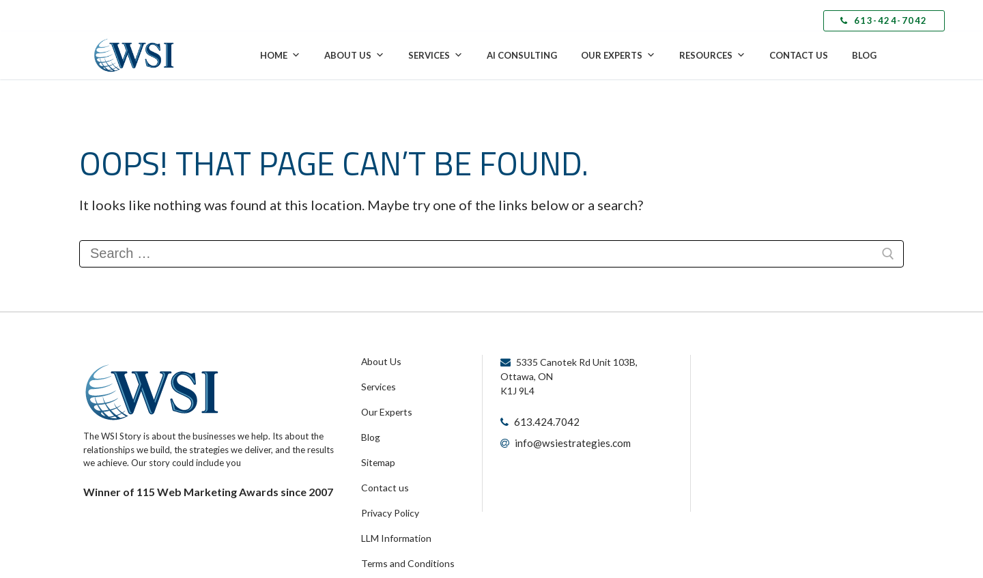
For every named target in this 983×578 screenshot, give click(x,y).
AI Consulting (522, 55)
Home (280, 55)
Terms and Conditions (405, 552)
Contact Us (798, 55)
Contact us (382, 480)
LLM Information (394, 528)
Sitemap (377, 456)
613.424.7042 (543, 421)
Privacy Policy (388, 504)
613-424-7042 (884, 20)
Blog (864, 55)
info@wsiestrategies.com (569, 441)
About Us (354, 55)
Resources (712, 55)
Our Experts (618, 55)
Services (435, 55)
